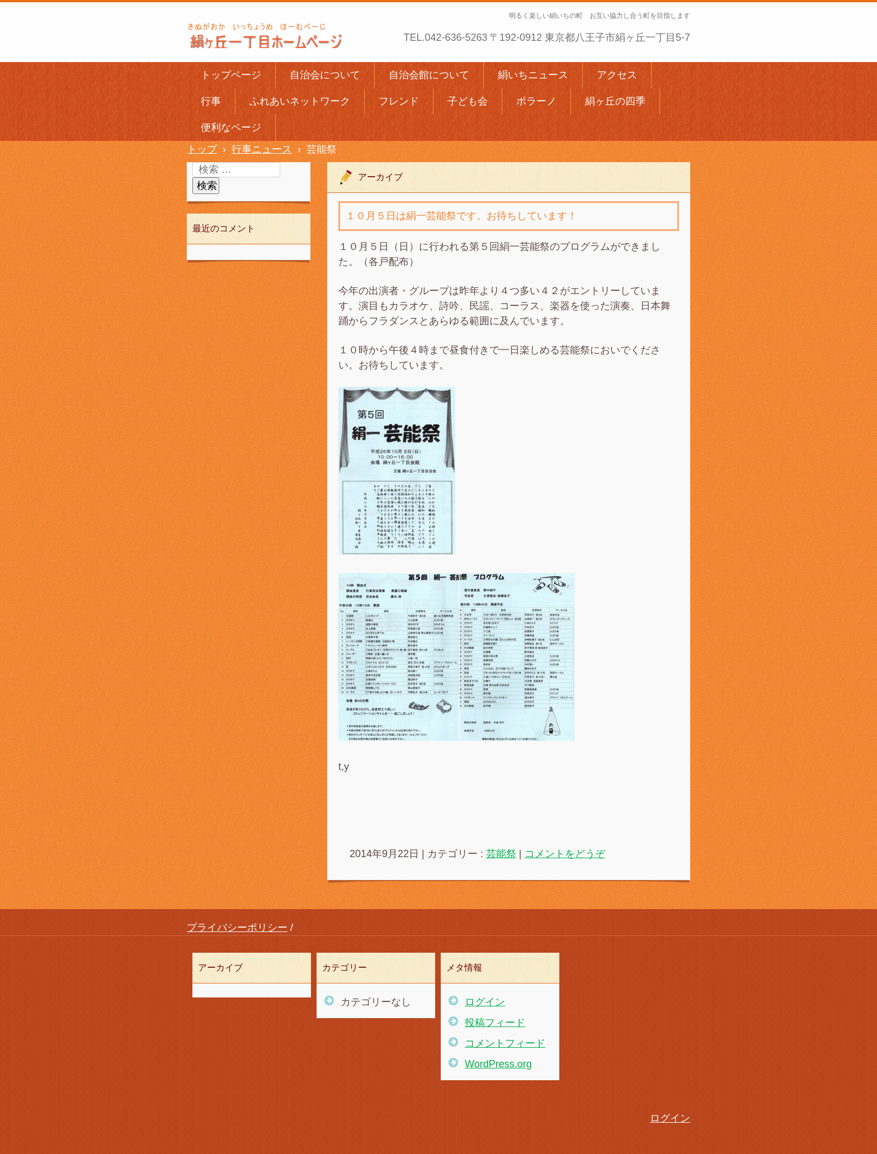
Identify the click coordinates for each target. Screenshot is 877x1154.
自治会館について (429, 75)
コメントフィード (505, 1043)
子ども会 (467, 101)
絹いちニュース (533, 75)
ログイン (485, 1002)
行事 (211, 101)
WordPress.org (498, 1064)
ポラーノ (536, 101)
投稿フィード (495, 1022)
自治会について (325, 75)
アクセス (617, 75)
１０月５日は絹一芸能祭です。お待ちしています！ (461, 215)
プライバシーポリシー (237, 927)
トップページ (231, 75)
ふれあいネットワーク (299, 101)
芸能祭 (501, 853)
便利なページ (231, 127)
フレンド (399, 101)
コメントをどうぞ (565, 853)
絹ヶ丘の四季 (615, 101)
